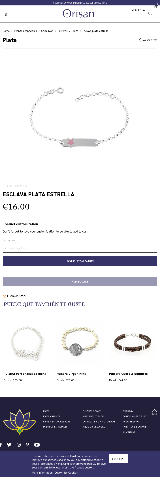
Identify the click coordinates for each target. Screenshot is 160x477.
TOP (154, 412)
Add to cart (80, 281)
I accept (118, 458)
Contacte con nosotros (99, 421)
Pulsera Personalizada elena (25, 374)
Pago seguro (131, 421)
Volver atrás (148, 40)
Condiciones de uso (135, 416)
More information (42, 472)
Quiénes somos (92, 411)
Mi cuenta (138, 9)
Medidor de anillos (95, 426)
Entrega (128, 411)
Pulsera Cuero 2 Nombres (128, 374)
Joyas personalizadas (56, 421)
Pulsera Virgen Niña (71, 374)
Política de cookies (135, 426)
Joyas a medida (52, 416)
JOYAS (46, 411)
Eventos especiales (55, 426)
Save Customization (80, 261)
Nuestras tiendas (94, 416)
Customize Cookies (66, 472)
